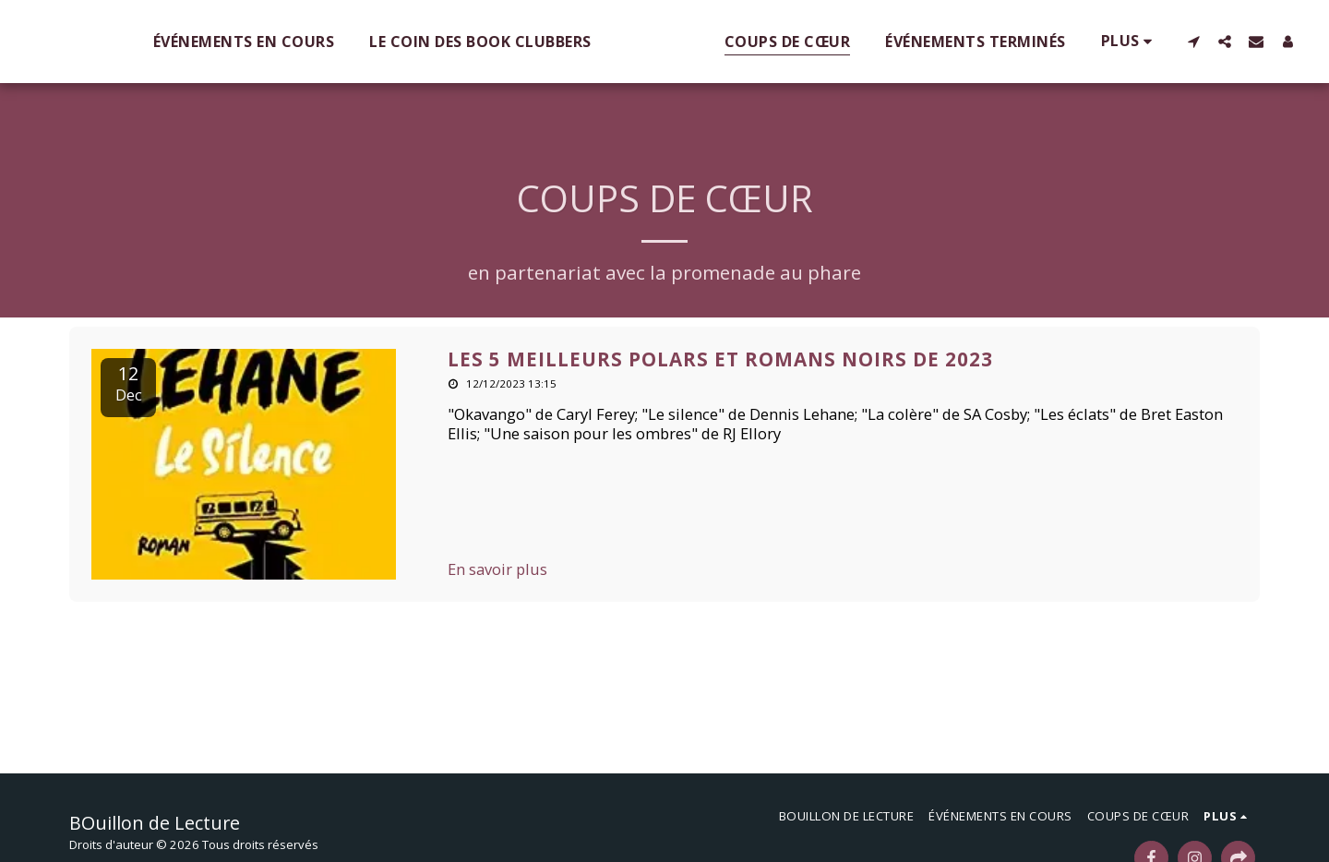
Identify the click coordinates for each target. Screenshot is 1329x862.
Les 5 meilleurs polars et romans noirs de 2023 (720, 359)
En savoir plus (497, 570)
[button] (1017, 41)
